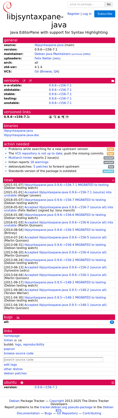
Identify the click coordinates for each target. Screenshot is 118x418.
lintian (8, 340)
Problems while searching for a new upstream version (59, 149)
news (8, 180)
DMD (87, 54)
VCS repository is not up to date (38, 153)
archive (77, 54)
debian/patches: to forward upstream (59, 166)
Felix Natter (43, 58)
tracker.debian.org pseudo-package (66, 407)
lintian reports (59, 162)
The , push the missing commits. (59, 153)
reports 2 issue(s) (59, 157)
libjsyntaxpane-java (49, 45)
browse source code (18, 353)
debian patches (15, 373)
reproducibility (33, 344)
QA (56, 71)
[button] (6, 149)
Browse (46, 71)
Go (109, 4)
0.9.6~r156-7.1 (60, 85)
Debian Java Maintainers (53, 54)
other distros (13, 369)
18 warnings (39, 162)
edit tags (10, 364)
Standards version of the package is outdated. (59, 171)
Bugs (48, 413)
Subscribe (104, 14)
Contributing (92, 413)
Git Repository (67, 413)
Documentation (28, 413)
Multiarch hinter (20, 157)
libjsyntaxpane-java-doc (21, 135)
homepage (12, 336)
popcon (9, 349)
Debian (14, 401)
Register (74, 13)
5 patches (40, 166)
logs (18, 344)
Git (37, 71)
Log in (87, 13)
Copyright (56, 401)
